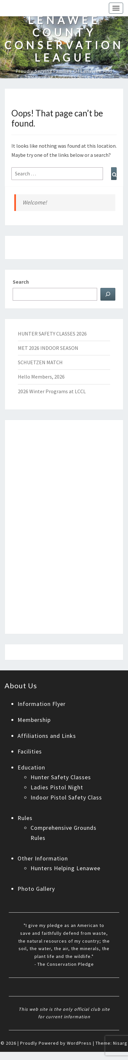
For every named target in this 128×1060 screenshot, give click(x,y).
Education (31, 767)
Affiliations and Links (47, 735)
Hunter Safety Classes (61, 777)
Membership (34, 720)
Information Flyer (42, 704)
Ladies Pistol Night (57, 787)
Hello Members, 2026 (41, 376)
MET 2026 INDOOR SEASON (48, 348)
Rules (25, 818)
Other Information (43, 858)
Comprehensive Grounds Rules (63, 833)
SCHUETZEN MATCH (40, 362)
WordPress (79, 1043)
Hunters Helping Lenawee (65, 868)
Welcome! (34, 202)
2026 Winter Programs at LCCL (52, 391)
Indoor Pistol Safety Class (66, 797)
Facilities (30, 751)
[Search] (107, 294)
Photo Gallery (36, 888)
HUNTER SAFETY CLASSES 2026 (52, 333)
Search (21, 281)
